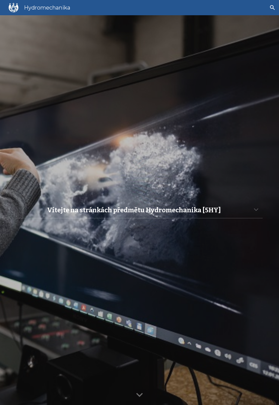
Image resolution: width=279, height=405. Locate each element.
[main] (139, 210)
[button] (272, 7)
